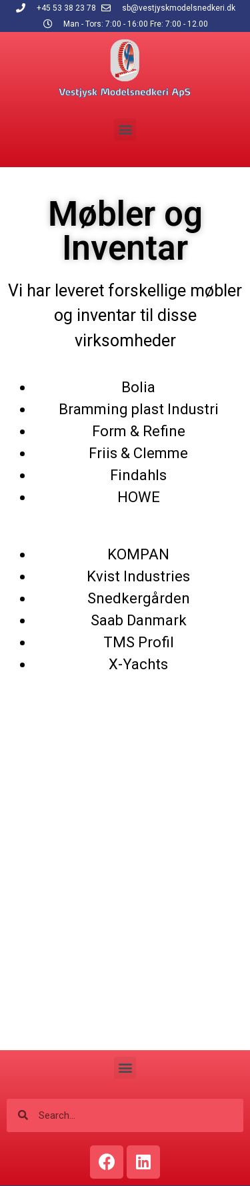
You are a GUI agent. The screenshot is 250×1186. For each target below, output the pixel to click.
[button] (125, 130)
